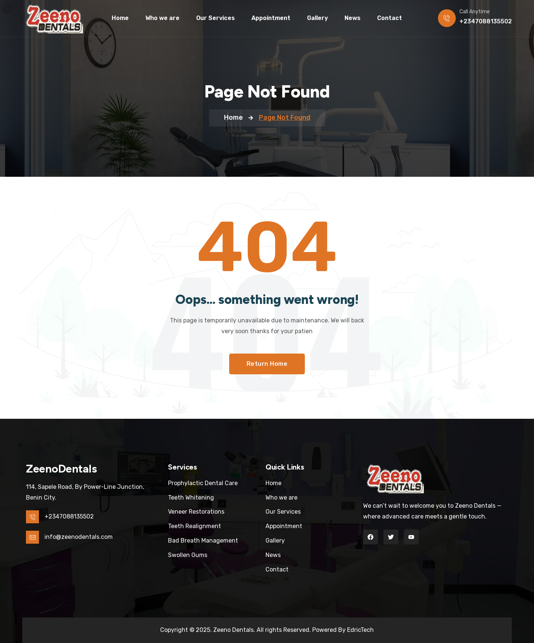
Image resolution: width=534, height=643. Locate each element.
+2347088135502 (485, 21)
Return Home (267, 363)
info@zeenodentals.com (78, 536)
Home (233, 117)
